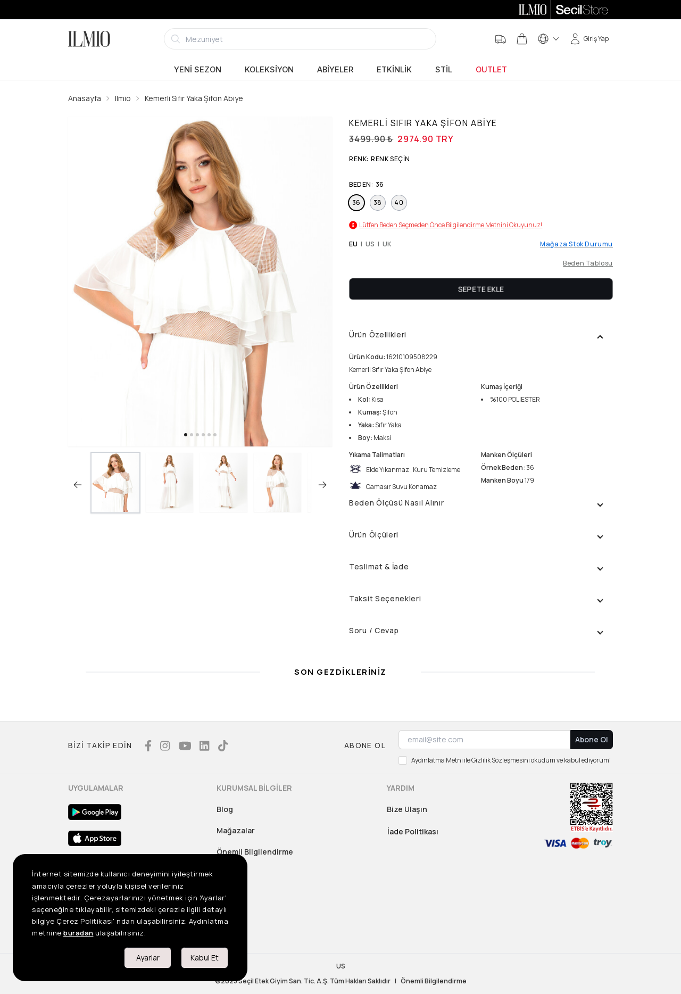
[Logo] (89, 39)
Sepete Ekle (481, 289)
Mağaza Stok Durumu (576, 244)
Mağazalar (236, 830)
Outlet (491, 69)
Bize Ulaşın (407, 809)
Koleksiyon (269, 69)
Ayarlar (148, 957)
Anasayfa (84, 98)
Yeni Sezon (197, 69)
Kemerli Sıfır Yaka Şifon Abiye (194, 98)
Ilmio (123, 98)
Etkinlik (394, 69)
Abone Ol (591, 739)
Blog (225, 809)
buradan (78, 933)
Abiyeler (335, 69)
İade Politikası (412, 831)
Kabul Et (204, 957)
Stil (443, 69)
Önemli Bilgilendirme (255, 852)
